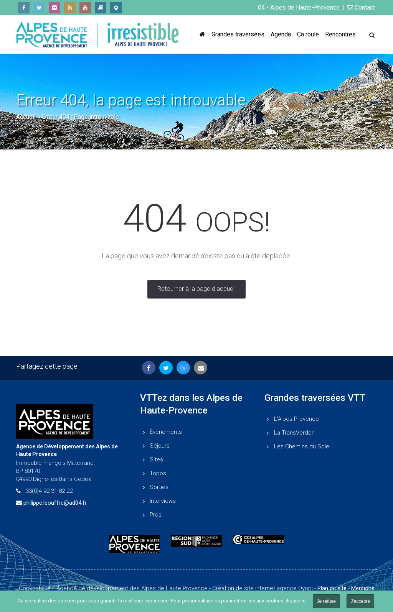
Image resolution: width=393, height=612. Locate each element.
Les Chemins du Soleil (303, 446)
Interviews (163, 500)
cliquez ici (295, 601)
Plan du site (332, 588)
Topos (158, 473)
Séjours (160, 445)
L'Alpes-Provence (296, 418)
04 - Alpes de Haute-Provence (299, 7)
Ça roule (308, 34)
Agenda (281, 34)
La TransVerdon (294, 432)
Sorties (159, 487)
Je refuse (326, 601)
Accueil (26, 116)
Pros (156, 514)
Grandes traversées (237, 34)
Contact (361, 7)
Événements (166, 431)
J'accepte (360, 601)
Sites (156, 459)
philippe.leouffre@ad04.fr (55, 502)
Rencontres (340, 34)
